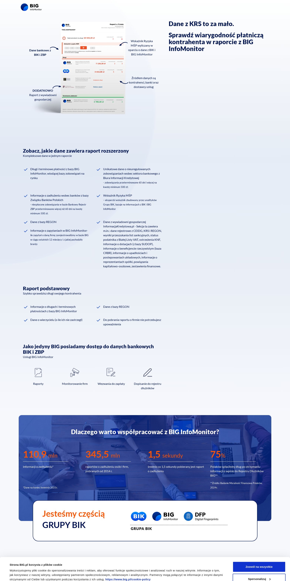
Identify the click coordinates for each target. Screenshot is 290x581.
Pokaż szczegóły (21, 569)
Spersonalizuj (259, 559)
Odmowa (259, 571)
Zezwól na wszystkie (259, 546)
